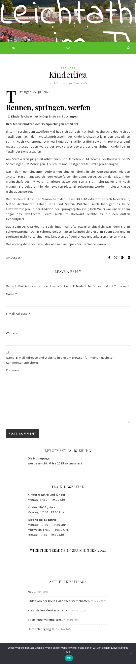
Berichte (68, 67)
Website (12, 333)
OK (69, 658)
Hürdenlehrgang (39, 629)
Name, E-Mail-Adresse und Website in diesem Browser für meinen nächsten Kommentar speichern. (60, 360)
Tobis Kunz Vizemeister (44, 620)
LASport (15, 258)
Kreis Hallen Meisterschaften (48, 610)
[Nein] (131, 653)
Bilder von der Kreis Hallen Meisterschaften (59, 601)
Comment (13, 370)
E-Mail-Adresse (18, 313)
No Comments (77, 83)
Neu (30, 591)
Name (11, 294)
